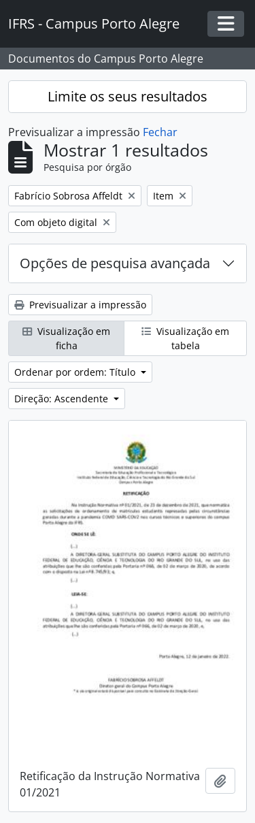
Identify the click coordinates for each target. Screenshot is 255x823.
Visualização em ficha (66, 338)
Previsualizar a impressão (80, 304)
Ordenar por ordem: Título (76, 372)
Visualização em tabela (185, 338)
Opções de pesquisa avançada (115, 263)
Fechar (160, 132)
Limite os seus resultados (127, 96)
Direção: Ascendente (62, 398)
